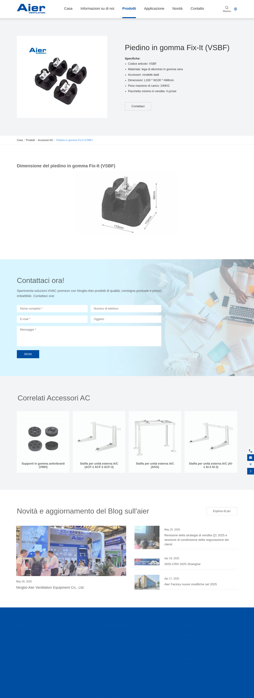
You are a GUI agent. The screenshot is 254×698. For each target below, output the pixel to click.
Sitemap (118, 695)
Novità (177, 8)
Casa (68, 8)
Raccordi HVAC (26, 658)
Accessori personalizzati (31, 669)
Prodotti (129, 8)
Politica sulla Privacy (140, 695)
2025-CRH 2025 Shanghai (184, 564)
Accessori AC (45, 140)
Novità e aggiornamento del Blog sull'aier (83, 509)
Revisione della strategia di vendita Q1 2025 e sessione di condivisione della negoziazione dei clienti (198, 540)
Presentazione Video (115, 648)
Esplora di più (222, 509)
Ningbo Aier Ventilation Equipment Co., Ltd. (49, 587)
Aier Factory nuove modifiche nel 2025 (192, 584)
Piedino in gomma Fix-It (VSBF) (74, 140)
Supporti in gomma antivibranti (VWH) (43, 467)
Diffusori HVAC (25, 642)
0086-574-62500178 (193, 638)
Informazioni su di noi (97, 8)
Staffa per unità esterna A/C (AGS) (155, 467)
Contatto (197, 8)
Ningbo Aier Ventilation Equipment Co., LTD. (56, 695)
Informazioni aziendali (116, 642)
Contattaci (137, 106)
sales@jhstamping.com (195, 650)
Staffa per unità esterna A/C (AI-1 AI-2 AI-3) (211, 467)
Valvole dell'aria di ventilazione (34, 637)
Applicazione (154, 8)
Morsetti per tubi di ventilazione (35, 653)
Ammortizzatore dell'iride (31, 632)
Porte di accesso (26, 648)
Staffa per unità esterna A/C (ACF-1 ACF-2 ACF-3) (99, 467)
